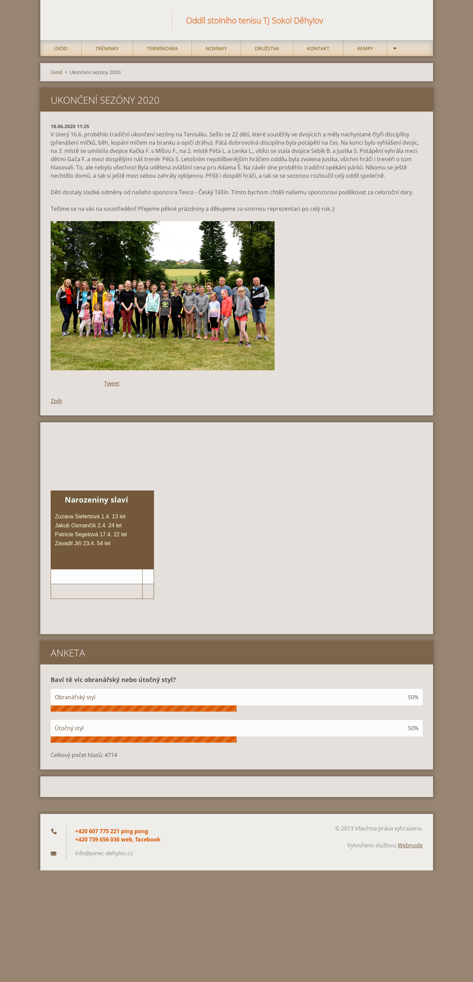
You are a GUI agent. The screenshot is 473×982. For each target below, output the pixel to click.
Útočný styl (69, 732)
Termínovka (162, 52)
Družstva (267, 52)
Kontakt (318, 52)
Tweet (112, 387)
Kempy (365, 52)
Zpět (56, 405)
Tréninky (107, 52)
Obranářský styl (75, 701)
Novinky (216, 52)
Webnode (410, 849)
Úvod (61, 52)
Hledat (415, 20)
